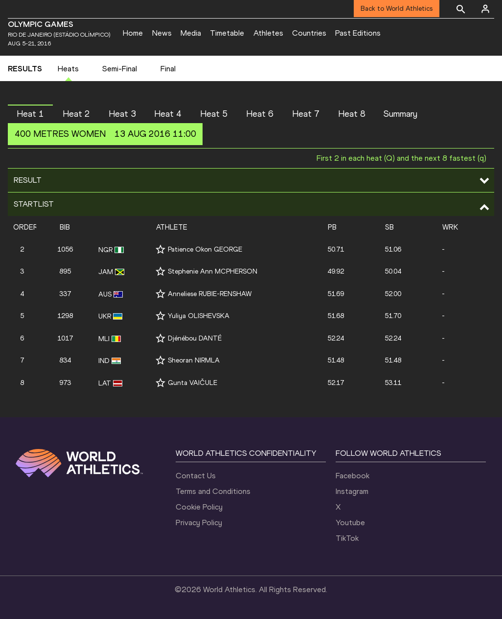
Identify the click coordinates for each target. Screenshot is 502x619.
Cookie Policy (199, 507)
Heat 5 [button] (214, 113)
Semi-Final (119, 68)
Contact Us (196, 475)
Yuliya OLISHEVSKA (198, 316)
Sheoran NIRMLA (194, 360)
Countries (309, 33)
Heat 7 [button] (305, 113)
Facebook (352, 475)
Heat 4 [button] (168, 113)
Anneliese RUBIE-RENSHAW (209, 294)
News (162, 33)
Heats (68, 68)
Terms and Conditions (213, 491)
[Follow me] (160, 249)
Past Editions (358, 33)
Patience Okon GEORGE (205, 249)
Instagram (352, 491)
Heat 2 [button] (76, 113)
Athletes (268, 33)
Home (133, 33)
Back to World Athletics (397, 8)
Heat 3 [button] (122, 113)
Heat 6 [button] (260, 113)
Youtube (350, 522)
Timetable (227, 33)
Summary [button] (400, 113)
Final (168, 68)
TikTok (347, 538)
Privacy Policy (199, 522)
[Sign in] (485, 9)
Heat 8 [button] (351, 113)
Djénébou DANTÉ (195, 338)
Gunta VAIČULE (192, 383)
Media (191, 33)
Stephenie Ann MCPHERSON (212, 271)
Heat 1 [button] (30, 113)
